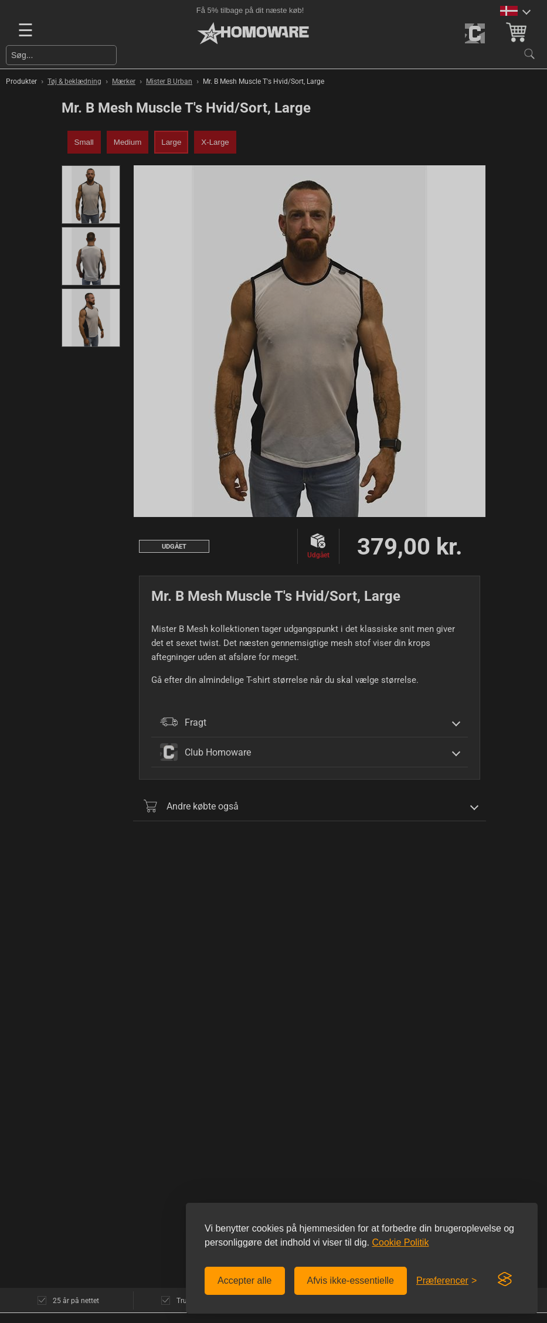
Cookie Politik (400, 1242)
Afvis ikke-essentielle (351, 1280)
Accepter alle (245, 1280)
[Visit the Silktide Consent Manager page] (505, 1280)
